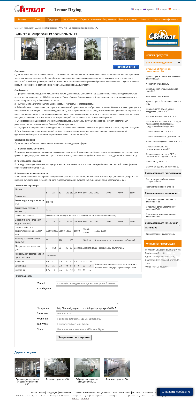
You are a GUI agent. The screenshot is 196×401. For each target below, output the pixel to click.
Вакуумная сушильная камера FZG (162, 167)
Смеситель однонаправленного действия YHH (161, 200)
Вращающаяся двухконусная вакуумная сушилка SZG (160, 110)
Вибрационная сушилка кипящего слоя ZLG (87, 380)
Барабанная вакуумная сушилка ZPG (164, 141)
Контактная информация (160, 243)
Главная (17, 28)
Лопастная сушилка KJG (57, 379)
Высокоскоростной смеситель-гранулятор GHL (160, 180)
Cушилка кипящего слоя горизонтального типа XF (158, 148)
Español (174, 9)
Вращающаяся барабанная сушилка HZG (163, 102)
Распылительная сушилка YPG (161, 116)
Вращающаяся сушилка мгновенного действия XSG (27, 382)
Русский (148, 9)
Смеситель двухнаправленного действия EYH (161, 208)
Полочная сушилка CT (156, 162)
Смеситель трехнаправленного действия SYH (161, 215)
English (136, 9)
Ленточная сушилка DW (116, 379)
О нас (42, 392)
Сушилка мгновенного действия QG (163, 136)
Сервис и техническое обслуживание (93, 392)
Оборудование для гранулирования (163, 173)
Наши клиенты (66, 392)
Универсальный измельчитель (160, 234)
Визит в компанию (122, 392)
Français (161, 9)
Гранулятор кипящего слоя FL (160, 187)
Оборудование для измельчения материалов (161, 225)
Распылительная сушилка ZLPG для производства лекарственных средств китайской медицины (163, 124)
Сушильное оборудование (46, 28)
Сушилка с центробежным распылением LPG (158, 70)
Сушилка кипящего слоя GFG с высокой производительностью (161, 155)
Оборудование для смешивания (161, 193)
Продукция (28, 28)
